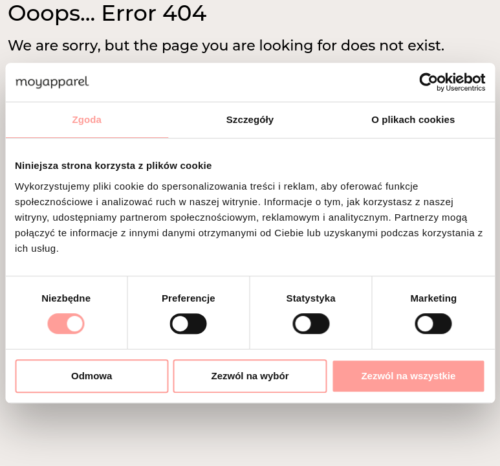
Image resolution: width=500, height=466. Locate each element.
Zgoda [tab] (87, 119)
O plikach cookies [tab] (413, 119)
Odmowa (91, 375)
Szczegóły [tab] (250, 119)
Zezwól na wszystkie (408, 375)
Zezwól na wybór (250, 375)
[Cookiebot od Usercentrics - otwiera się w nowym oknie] (428, 82)
